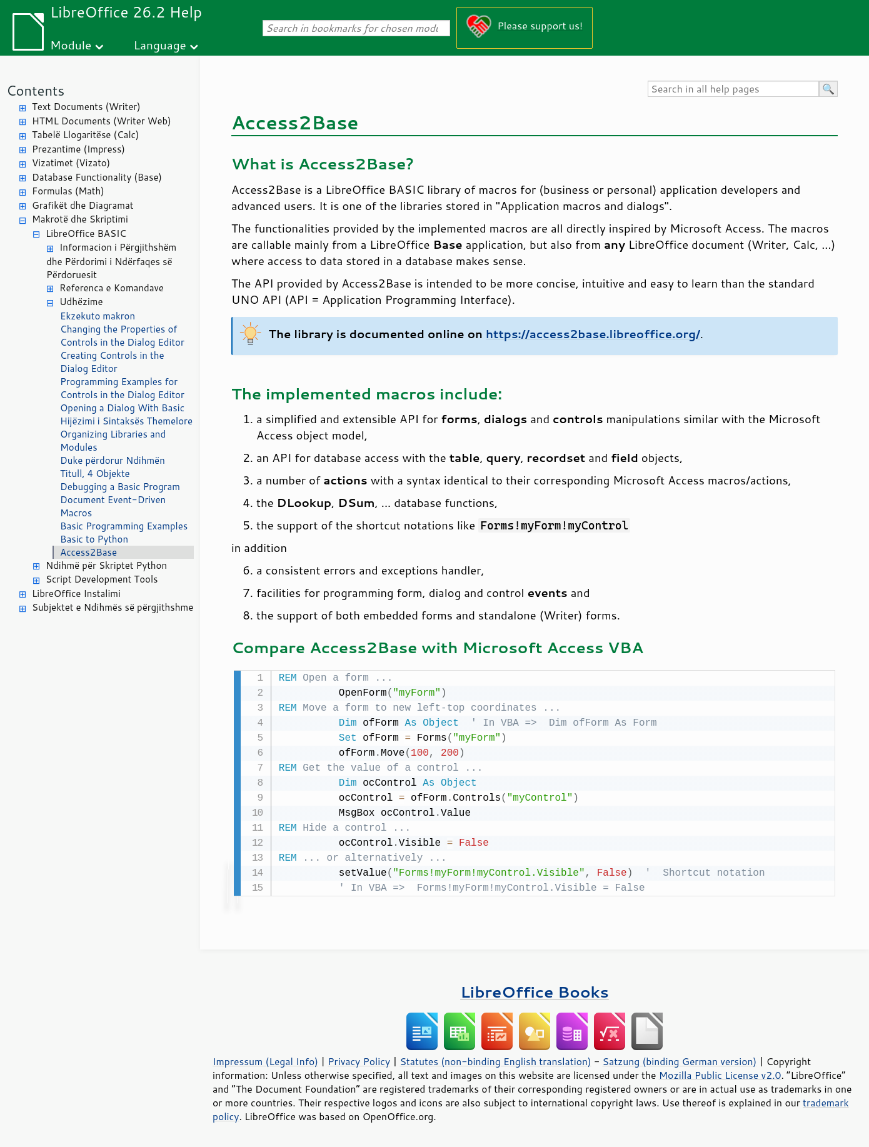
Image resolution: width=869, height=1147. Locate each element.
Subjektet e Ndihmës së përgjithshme (112, 607)
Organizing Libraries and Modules (113, 441)
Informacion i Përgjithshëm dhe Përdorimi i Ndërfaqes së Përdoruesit (111, 261)
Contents (35, 90)
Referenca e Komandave (111, 287)
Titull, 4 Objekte (95, 473)
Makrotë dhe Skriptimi (80, 219)
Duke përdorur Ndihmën (112, 460)
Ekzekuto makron (97, 316)
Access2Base (88, 552)
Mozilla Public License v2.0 (720, 1074)
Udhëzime (81, 301)
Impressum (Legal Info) (265, 1060)
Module (70, 44)
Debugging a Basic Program (120, 486)
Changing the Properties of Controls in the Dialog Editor (122, 336)
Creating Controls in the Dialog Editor (112, 362)
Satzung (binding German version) (680, 1060)
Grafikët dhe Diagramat (82, 205)
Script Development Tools (102, 579)
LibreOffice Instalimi (76, 593)
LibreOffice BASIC (86, 233)
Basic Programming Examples (124, 526)
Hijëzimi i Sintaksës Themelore (126, 421)
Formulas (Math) (68, 191)
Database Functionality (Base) (97, 177)
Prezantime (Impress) (78, 149)
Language (160, 44)
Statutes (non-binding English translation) (495, 1060)
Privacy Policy (359, 1060)
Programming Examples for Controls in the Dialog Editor (122, 388)
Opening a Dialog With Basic (122, 407)
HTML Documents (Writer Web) (101, 121)
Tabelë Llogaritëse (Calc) (85, 134)
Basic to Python (94, 539)
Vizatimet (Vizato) (71, 162)
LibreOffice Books (534, 990)
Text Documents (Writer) (86, 106)
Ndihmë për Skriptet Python (106, 565)
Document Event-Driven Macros (113, 506)
